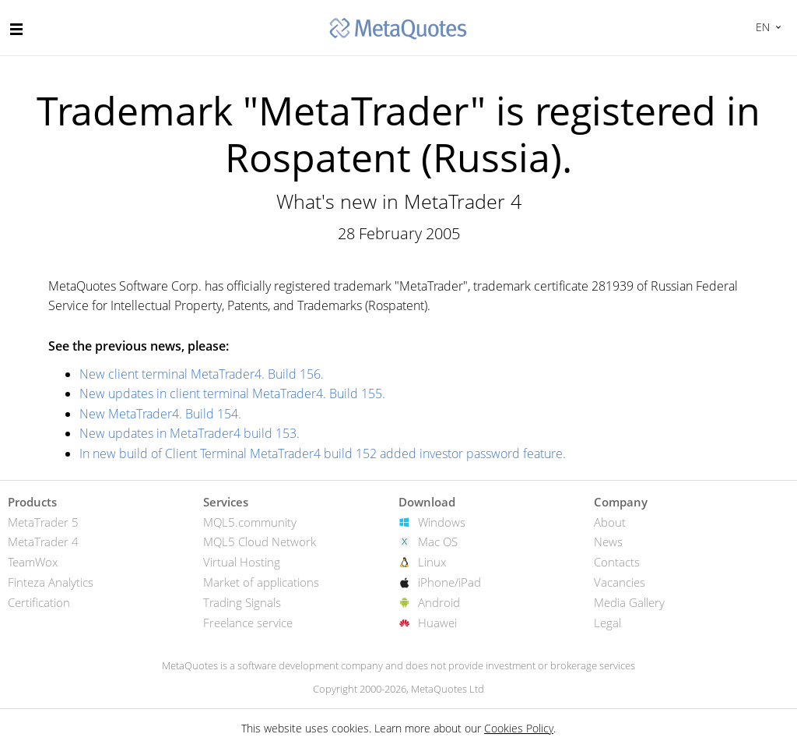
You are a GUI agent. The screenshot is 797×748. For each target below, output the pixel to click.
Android (439, 602)
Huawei (437, 622)
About (610, 522)
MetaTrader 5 (43, 522)
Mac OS (438, 541)
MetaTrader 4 (43, 541)
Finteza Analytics (50, 582)
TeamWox (33, 562)
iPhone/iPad (449, 582)
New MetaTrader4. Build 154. (160, 413)
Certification (39, 602)
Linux (432, 562)
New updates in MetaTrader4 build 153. (189, 433)
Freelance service (248, 622)
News (608, 541)
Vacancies (619, 582)
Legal (607, 622)
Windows (441, 522)
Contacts (617, 562)
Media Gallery (629, 602)
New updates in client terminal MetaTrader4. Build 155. (232, 393)
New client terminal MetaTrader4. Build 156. (201, 374)
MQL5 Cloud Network (259, 541)
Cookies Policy (518, 728)
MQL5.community (250, 522)
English (760, 26)
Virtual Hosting (241, 562)
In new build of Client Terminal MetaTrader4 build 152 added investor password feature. (322, 453)
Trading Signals (242, 602)
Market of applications (261, 582)
